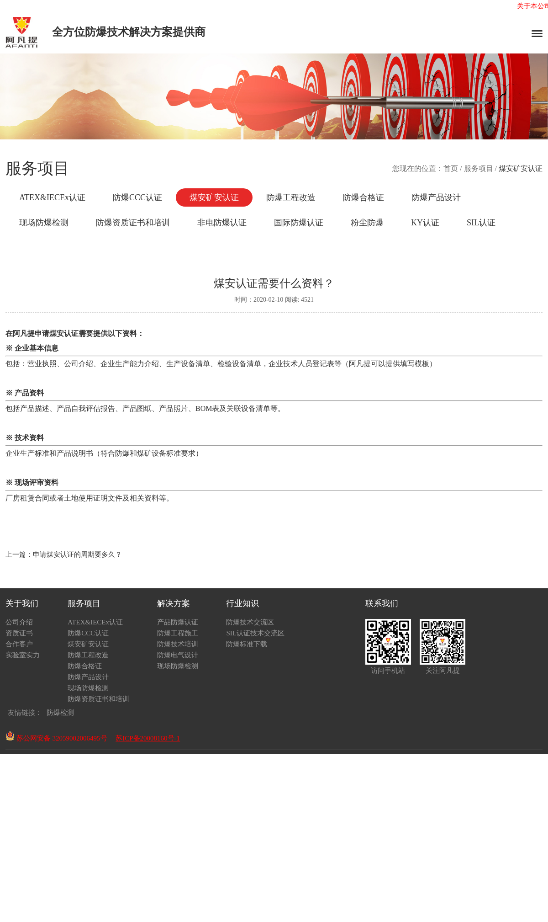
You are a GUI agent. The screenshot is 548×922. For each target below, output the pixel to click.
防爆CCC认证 (137, 197)
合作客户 (19, 644)
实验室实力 (22, 655)
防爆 (122, 453)
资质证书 (19, 633)
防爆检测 (60, 712)
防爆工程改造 (291, 197)
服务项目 (478, 168)
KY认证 (425, 222)
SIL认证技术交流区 (255, 633)
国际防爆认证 (298, 222)
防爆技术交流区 (250, 622)
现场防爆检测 (43, 222)
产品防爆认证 (177, 622)
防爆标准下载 (246, 644)
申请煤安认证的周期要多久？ (77, 554)
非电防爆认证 (222, 222)
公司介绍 (19, 622)
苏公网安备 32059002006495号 (56, 738)
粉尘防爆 (367, 222)
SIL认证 (481, 222)
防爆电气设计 (177, 655)
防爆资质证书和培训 (133, 222)
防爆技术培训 (177, 644)
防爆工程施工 (177, 633)
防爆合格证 (363, 197)
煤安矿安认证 (214, 197)
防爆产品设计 (436, 197)
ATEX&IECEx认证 (52, 197)
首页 (450, 168)
